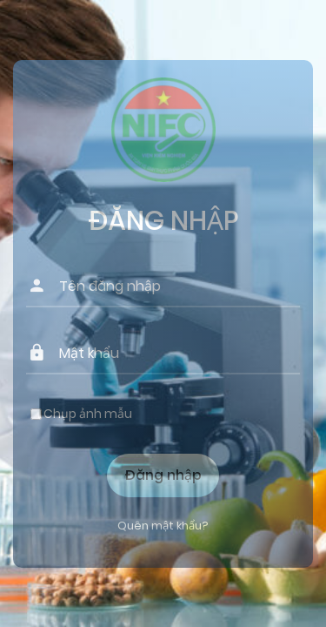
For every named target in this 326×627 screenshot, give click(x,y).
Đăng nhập (163, 475)
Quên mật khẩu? (163, 525)
